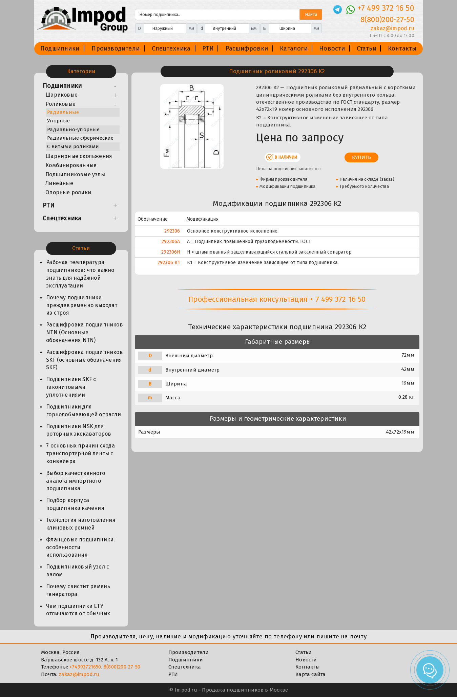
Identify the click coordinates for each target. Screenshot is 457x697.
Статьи (366, 48)
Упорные (58, 121)
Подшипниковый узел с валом (77, 570)
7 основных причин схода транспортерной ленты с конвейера (80, 453)
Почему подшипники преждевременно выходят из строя (81, 305)
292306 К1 (169, 262)
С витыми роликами (73, 146)
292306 (172, 231)
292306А (171, 241)
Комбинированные (71, 165)
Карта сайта (310, 674)
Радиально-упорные (73, 129)
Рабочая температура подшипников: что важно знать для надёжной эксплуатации (80, 274)
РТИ (208, 48)
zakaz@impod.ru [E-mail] (392, 28)
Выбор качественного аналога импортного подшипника (75, 481)
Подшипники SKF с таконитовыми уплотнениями (71, 387)
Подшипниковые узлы (75, 174)
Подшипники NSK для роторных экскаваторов (78, 430)
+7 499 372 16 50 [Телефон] (386, 8)
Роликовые (60, 104)
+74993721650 (85, 667)
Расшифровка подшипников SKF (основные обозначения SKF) (84, 360)
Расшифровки (247, 48)
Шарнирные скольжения (78, 156)
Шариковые (61, 95)
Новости (332, 48)
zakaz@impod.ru (79, 674)
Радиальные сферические (80, 138)
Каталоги (294, 48)
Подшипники (59, 48)
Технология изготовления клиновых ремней (81, 524)
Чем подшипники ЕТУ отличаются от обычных (78, 610)
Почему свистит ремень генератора (78, 590)
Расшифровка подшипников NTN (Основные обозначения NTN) (84, 332)
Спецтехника (171, 48)
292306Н (170, 252)
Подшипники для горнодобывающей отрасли (83, 410)
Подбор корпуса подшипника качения (75, 504)
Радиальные (63, 112)
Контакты (402, 48)
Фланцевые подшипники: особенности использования (80, 547)
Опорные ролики (68, 192)
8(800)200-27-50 (122, 667)
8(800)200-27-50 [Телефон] (387, 19)
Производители (115, 48)
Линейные (59, 183)
